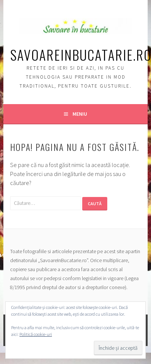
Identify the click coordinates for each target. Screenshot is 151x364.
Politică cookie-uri (35, 334)
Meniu (80, 113)
